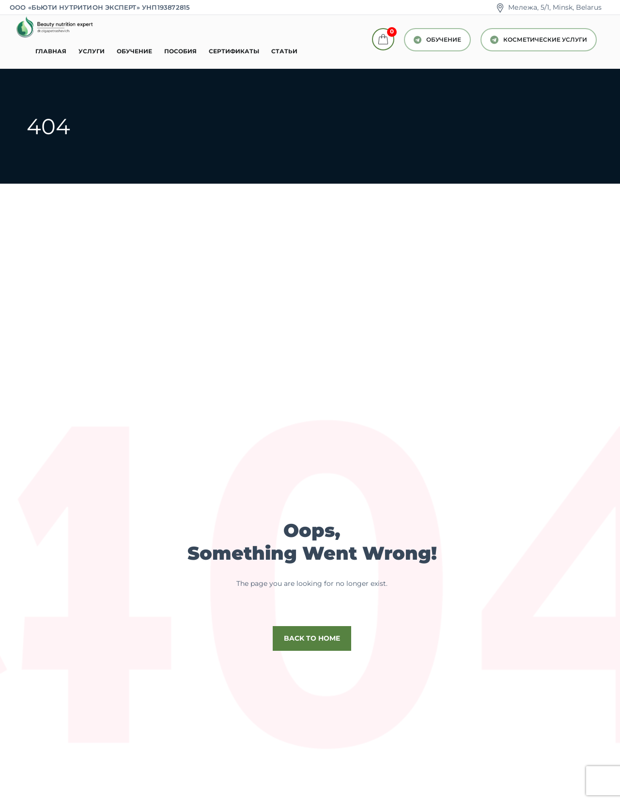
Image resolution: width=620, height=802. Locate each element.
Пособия (180, 51)
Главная (50, 51)
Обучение (134, 51)
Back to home (312, 638)
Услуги (91, 51)
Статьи (284, 51)
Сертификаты (234, 51)
